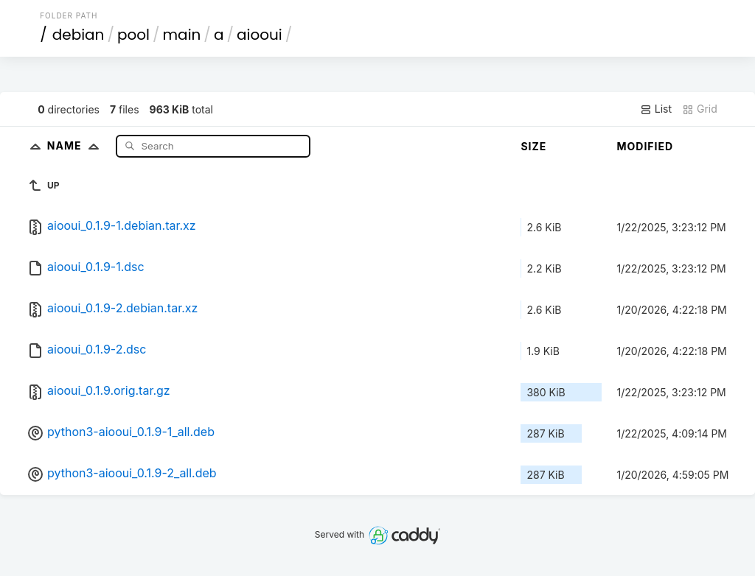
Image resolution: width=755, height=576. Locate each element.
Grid (699, 109)
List (656, 109)
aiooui (259, 34)
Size (533, 146)
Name (76, 145)
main (182, 34)
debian (78, 34)
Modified (644, 146)
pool (133, 34)
